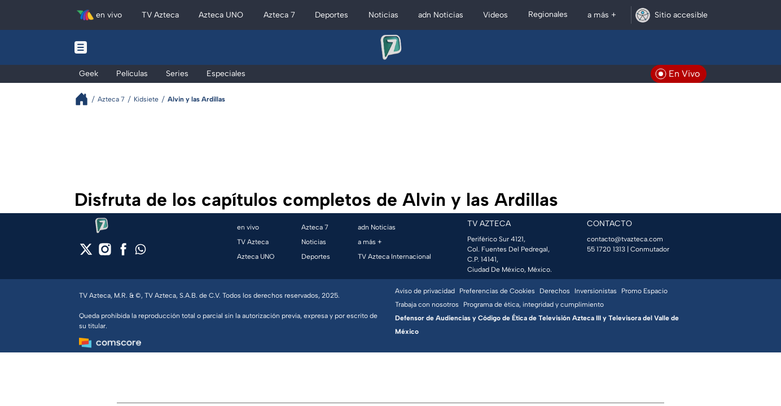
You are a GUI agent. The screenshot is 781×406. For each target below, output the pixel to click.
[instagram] (105, 253)
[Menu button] (119, 47)
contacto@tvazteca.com (625, 239)
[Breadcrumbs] (86, 99)
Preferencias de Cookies (497, 291)
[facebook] (123, 253)
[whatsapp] (140, 251)
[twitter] (86, 253)
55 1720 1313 (606, 249)
